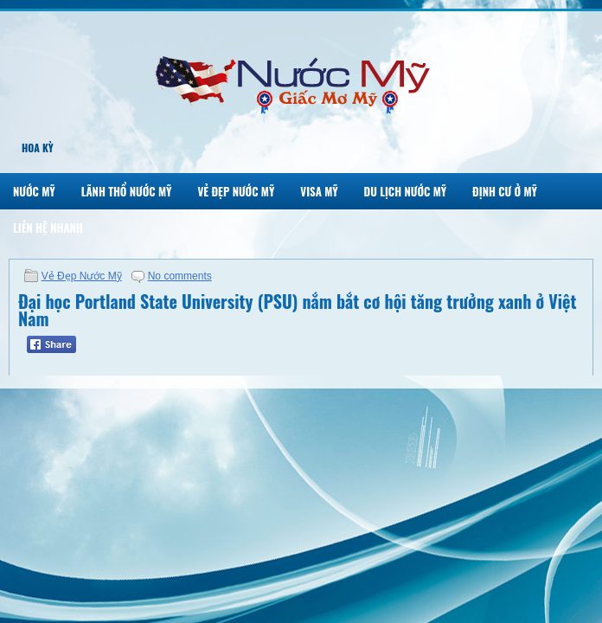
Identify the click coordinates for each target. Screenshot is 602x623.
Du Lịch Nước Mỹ (405, 191)
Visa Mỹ (318, 191)
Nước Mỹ (34, 191)
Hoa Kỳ (38, 147)
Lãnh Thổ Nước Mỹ (126, 191)
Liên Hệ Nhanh (48, 227)
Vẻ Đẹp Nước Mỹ (235, 191)
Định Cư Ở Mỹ (504, 191)
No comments (180, 276)
